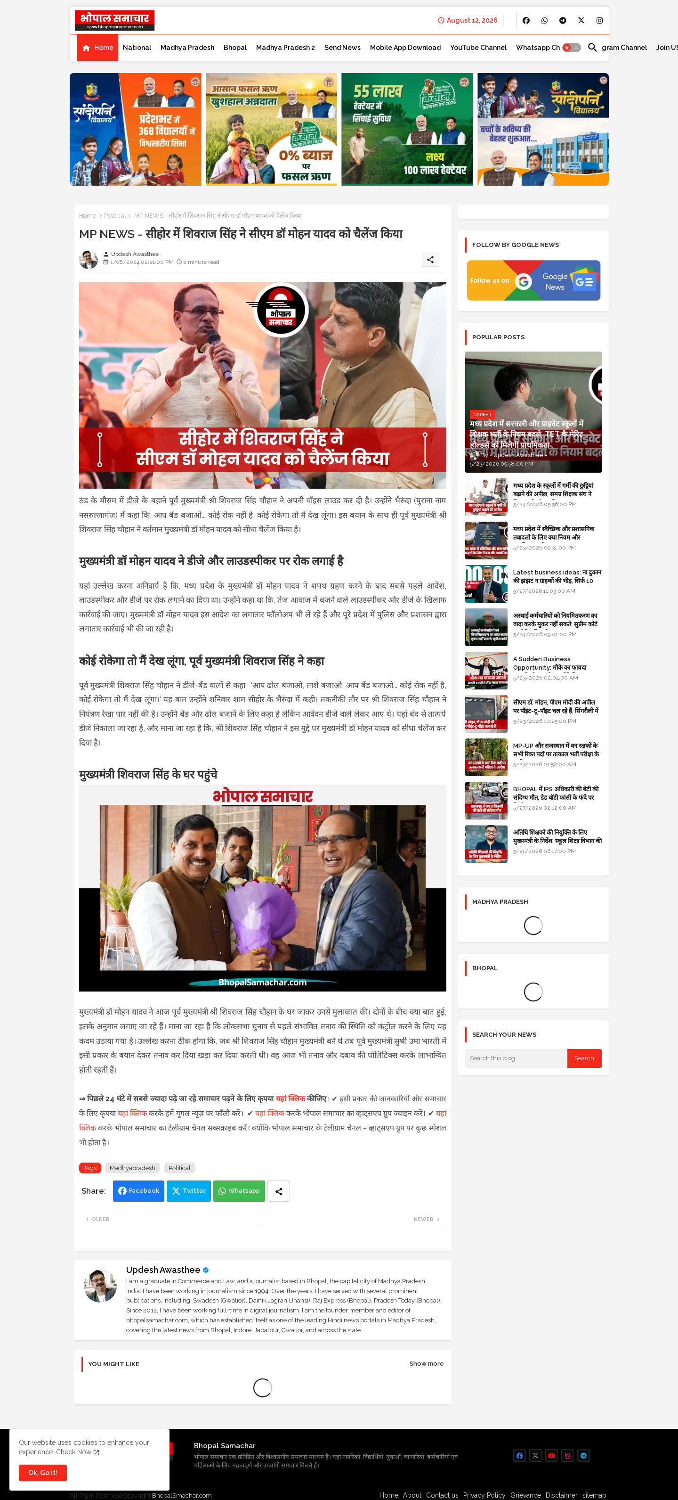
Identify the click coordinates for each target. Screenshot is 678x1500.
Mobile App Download (405, 47)
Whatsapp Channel (547, 47)
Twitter (194, 1190)
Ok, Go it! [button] (42, 1472)
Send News (342, 47)
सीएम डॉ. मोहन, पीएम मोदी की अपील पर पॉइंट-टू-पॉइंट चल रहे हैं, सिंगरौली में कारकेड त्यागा (555, 711)
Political (115, 215)
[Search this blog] (516, 1058)
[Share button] (278, 1191)
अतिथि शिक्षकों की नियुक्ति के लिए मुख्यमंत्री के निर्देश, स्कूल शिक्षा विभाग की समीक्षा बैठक (557, 841)
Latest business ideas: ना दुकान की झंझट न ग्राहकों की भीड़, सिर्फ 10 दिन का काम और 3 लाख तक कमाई (557, 581)
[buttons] (526, 20)
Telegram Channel (617, 47)
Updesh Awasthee (163, 1270)
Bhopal (235, 47)
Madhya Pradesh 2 (285, 47)
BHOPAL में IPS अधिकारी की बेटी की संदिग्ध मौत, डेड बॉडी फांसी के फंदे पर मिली (555, 798)
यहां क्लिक (290, 1098)
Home (103, 47)
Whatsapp (244, 1190)
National (137, 47)
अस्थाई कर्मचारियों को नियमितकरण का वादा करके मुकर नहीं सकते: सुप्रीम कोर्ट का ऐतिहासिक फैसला (555, 624)
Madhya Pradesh (187, 47)
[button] (571, 47)
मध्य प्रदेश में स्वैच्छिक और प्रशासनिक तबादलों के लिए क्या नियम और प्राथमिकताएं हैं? (553, 537)
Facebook (144, 1190)
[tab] (97, 47)
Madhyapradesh (132, 1168)
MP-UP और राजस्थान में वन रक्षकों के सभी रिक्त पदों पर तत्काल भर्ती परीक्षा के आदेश (556, 754)
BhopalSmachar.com (182, 1495)
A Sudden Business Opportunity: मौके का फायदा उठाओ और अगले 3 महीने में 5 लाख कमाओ (552, 672)
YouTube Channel (478, 47)
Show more (427, 1363)
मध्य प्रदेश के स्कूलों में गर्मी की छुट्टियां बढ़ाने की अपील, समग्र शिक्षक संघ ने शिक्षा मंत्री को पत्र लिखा (553, 494)
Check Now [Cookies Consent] (73, 1452)
